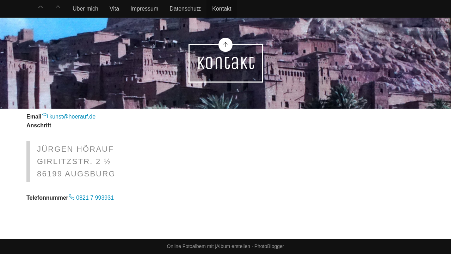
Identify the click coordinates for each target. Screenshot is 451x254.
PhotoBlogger (269, 246)
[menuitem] (40, 9)
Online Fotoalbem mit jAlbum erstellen (208, 246)
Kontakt (221, 9)
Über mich (85, 9)
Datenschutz (185, 9)
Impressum (144, 9)
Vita (114, 9)
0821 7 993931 (94, 198)
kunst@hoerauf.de (71, 117)
